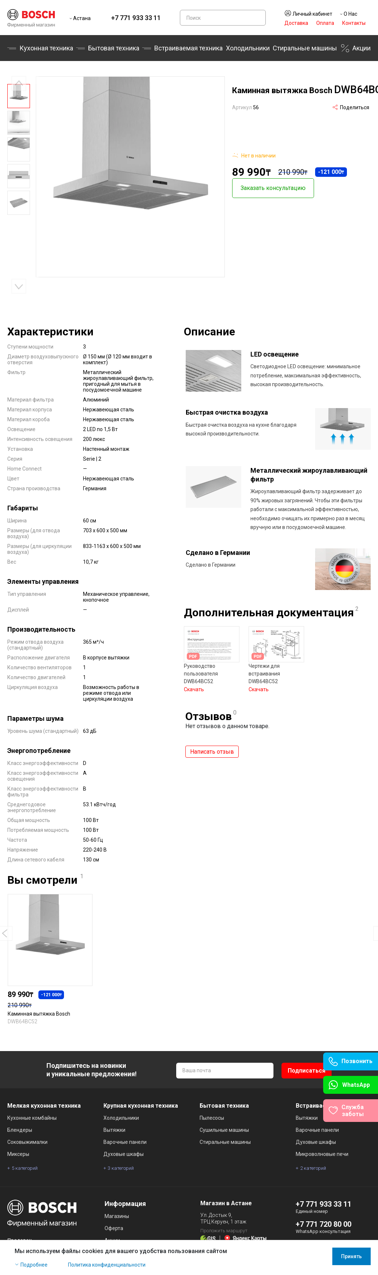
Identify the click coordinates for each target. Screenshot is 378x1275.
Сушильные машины (224, 1130)
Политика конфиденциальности (106, 1265)
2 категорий (313, 1168)
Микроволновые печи (322, 1154)
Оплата (325, 23)
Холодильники (248, 48)
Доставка (296, 23)
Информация (125, 1203)
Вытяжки (114, 1130)
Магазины (117, 1216)
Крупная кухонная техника (140, 1105)
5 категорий (25, 1168)
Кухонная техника (46, 48)
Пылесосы (212, 1118)
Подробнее (34, 1265)
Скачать (194, 685)
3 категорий (121, 1168)
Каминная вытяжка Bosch (39, 1014)
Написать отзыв (212, 747)
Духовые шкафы (123, 1154)
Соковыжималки (27, 1142)
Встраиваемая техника (188, 48)
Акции (361, 48)
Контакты (354, 23)
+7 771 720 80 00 (323, 1224)
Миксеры (18, 1154)
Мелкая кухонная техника (44, 1105)
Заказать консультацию (273, 185)
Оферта (114, 1228)
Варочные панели (125, 1142)
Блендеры (19, 1130)
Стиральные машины (305, 48)
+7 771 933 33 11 (136, 18)
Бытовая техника (113, 48)
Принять (351, 1256)
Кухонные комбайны (32, 1118)
